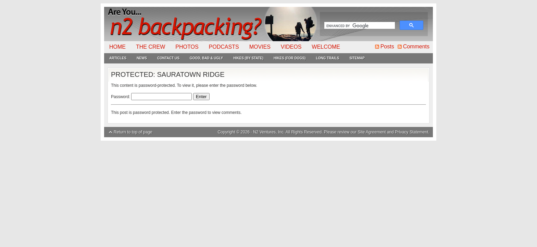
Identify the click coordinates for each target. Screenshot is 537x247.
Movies (260, 47)
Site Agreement (372, 132)
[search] (358, 26)
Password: (151, 96)
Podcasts (224, 47)
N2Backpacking (211, 24)
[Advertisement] (268, 192)
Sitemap (356, 58)
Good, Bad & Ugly (206, 58)
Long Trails (327, 58)
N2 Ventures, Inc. (269, 132)
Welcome (326, 47)
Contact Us (168, 58)
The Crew (150, 47)
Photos (186, 47)
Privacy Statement (411, 132)
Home (117, 47)
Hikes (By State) (248, 58)
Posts (387, 46)
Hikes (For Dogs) (289, 58)
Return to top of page (133, 132)
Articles (117, 58)
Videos (291, 47)
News (142, 58)
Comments (416, 46)
